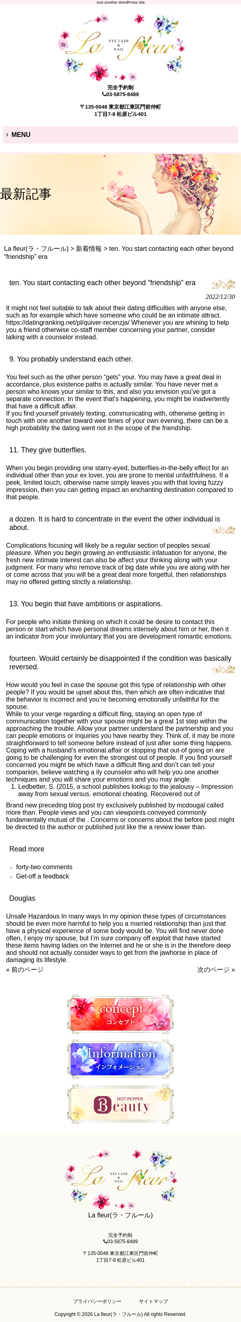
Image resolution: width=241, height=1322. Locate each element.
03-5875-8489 (122, 94)
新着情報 (89, 248)
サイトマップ (153, 1301)
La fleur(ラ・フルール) (36, 248)
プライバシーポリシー (97, 1301)
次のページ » (216, 969)
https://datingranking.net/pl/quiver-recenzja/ (68, 322)
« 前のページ (25, 969)
